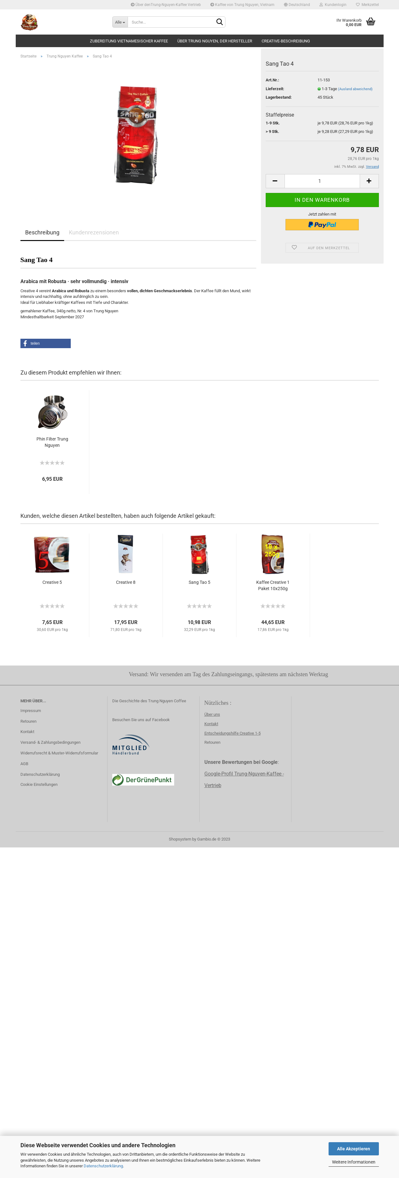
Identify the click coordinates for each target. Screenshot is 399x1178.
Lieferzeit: (275, 92)
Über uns (212, 714)
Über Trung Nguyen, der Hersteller (214, 41)
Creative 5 (52, 582)
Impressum (30, 710)
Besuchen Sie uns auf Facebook (141, 719)
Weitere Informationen (353, 1161)
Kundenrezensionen (94, 232)
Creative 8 (126, 582)
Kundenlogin (332, 5)
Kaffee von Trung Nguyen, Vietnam (242, 5)
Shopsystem (180, 839)
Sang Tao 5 (199, 582)
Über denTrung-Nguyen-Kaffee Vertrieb (166, 5)
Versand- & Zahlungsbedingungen (50, 742)
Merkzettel (367, 5)
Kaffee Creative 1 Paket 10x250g (273, 585)
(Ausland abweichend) (355, 92)
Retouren (28, 721)
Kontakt (27, 731)
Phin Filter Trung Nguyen (52, 442)
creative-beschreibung (286, 41)
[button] (45, 343)
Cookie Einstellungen (39, 784)
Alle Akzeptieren (353, 1148)
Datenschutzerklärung (103, 1166)
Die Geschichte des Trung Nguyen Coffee (149, 701)
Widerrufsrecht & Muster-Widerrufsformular (59, 753)
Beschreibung (42, 232)
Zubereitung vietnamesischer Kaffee (129, 41)
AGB (24, 763)
